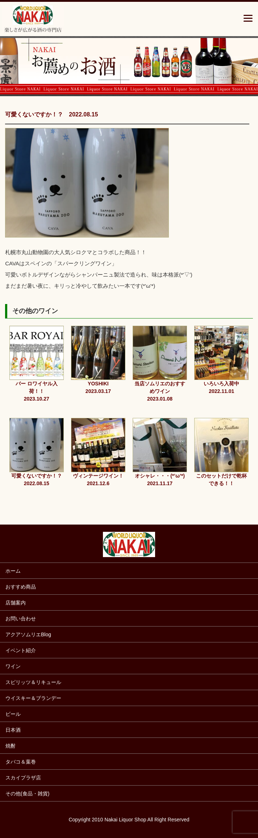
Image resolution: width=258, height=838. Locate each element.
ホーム (13, 571)
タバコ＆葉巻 (20, 762)
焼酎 (10, 746)
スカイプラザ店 (23, 778)
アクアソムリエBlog (28, 634)
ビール (13, 714)
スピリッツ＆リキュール (33, 682)
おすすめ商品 (20, 587)
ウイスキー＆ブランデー (33, 698)
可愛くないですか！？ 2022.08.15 (51, 114)
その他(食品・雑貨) (27, 793)
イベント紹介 (20, 650)
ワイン (13, 666)
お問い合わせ (20, 618)
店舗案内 (15, 603)
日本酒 (13, 730)
